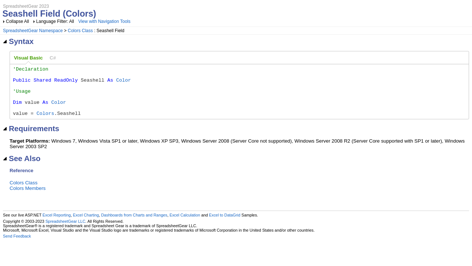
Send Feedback (17, 246)
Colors (45, 123)
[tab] (28, 58)
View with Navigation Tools (104, 21)
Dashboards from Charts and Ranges (134, 225)
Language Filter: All (55, 21)
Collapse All (17, 21)
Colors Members (28, 198)
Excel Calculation (185, 225)
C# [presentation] (53, 58)
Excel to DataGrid (224, 225)
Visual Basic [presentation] (28, 58)
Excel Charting (86, 225)
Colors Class (80, 30)
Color (123, 83)
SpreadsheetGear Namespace (33, 30)
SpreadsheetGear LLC (65, 231)
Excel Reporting (56, 225)
